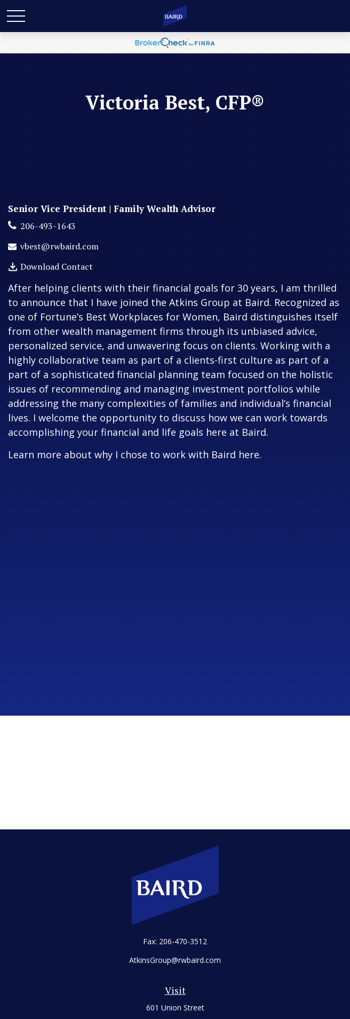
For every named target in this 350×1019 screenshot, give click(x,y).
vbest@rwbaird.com (59, 246)
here (248, 454)
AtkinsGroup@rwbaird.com (175, 960)
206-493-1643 (48, 226)
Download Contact (56, 266)
